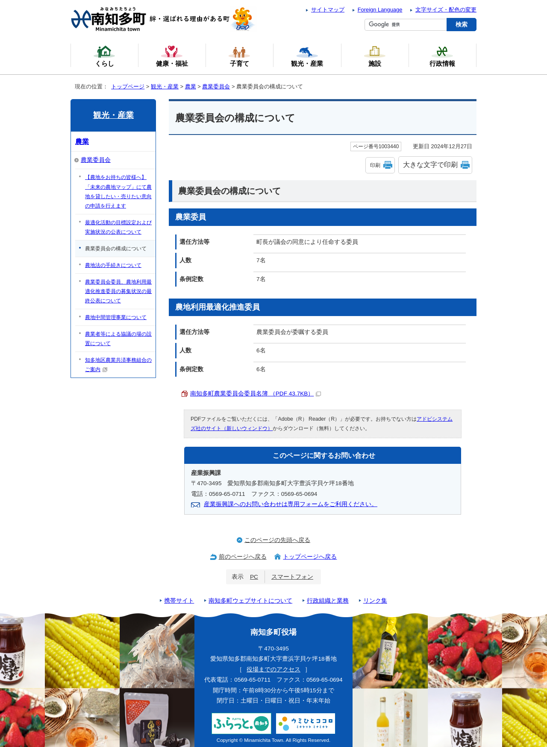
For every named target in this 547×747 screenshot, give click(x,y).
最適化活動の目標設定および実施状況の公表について (118, 227)
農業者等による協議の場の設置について (118, 338)
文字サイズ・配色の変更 (445, 9)
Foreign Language (380, 9)
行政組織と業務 (328, 601)
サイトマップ (327, 9)
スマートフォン (292, 577)
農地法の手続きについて (113, 265)
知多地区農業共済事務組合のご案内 (118, 364)
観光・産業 (165, 86)
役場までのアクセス (273, 669)
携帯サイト (179, 601)
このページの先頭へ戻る (277, 540)
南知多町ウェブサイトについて (250, 601)
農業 (190, 86)
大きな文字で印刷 (430, 164)
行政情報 (442, 56)
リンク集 (375, 601)
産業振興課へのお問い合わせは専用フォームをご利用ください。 (290, 504)
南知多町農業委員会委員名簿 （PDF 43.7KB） (255, 393)
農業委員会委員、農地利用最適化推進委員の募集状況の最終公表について (118, 291)
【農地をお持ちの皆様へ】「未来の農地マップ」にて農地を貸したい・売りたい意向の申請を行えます (118, 191)
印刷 (375, 165)
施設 (374, 56)
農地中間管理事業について (116, 317)
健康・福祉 (172, 56)
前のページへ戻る (243, 557)
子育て (239, 56)
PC (254, 577)
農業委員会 (216, 86)
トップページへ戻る (310, 557)
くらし (104, 56)
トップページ (127, 86)
